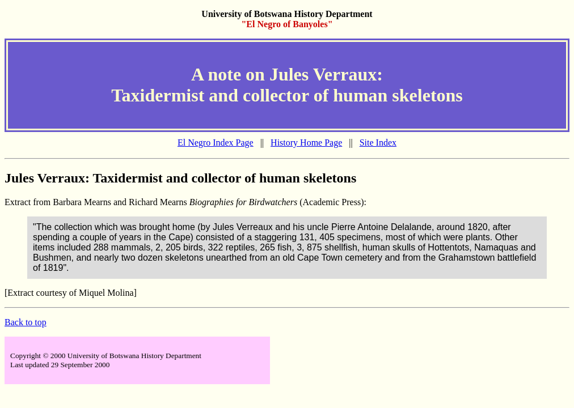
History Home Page (306, 142)
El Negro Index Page (216, 142)
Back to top (26, 322)
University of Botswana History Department (286, 14)
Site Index (378, 142)
